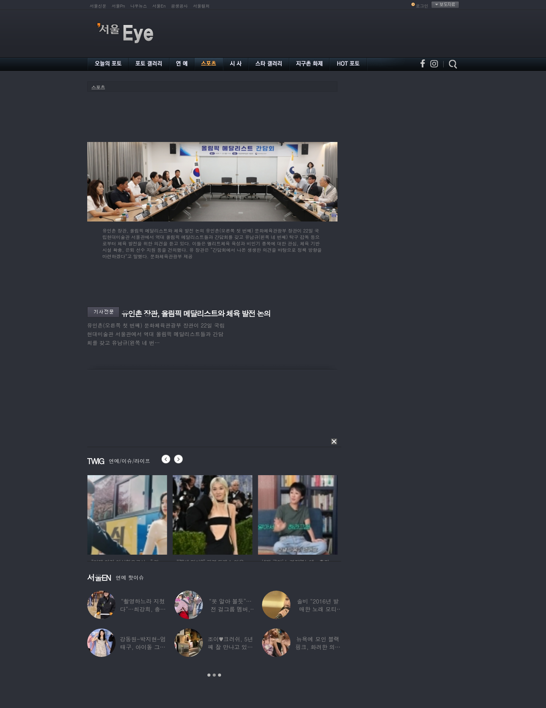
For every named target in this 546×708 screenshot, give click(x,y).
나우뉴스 (138, 6)
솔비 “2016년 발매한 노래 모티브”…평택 (318, 609)
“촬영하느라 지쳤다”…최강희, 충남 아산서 (143, 609)
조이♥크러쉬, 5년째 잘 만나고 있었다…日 (230, 647)
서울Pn (118, 6)
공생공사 (179, 6)
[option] (101, 513)
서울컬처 (201, 6)
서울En (159, 6)
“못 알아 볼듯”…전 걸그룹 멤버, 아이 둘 (230, 609)
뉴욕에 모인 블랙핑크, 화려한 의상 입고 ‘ (317, 647)
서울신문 (98, 6)
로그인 (422, 6)
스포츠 (98, 87)
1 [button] (208, 675)
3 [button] (219, 675)
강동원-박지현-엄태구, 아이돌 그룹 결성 (142, 647)
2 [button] (214, 675)
